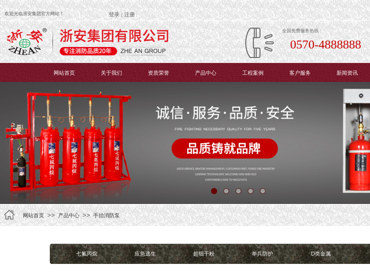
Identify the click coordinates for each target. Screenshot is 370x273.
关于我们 (111, 73)
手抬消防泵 (106, 215)
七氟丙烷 (86, 254)
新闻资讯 (347, 73)
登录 (114, 14)
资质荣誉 (158, 73)
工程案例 (253, 73)
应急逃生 (145, 254)
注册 (129, 14)
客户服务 (300, 73)
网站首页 (64, 73)
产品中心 (205, 73)
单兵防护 (262, 254)
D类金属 (321, 254)
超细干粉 (203, 254)
